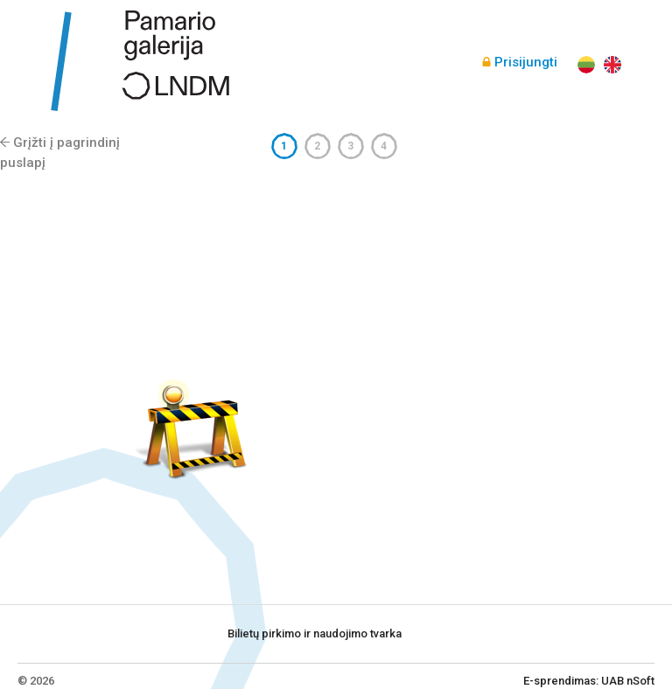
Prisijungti (525, 62)
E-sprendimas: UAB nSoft (588, 680)
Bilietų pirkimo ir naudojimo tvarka (315, 633)
